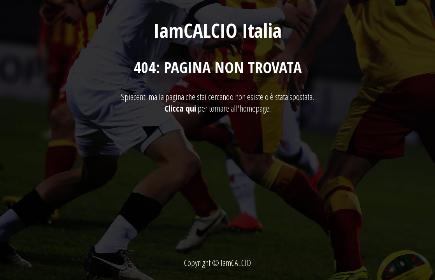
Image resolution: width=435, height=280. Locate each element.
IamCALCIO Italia (218, 30)
